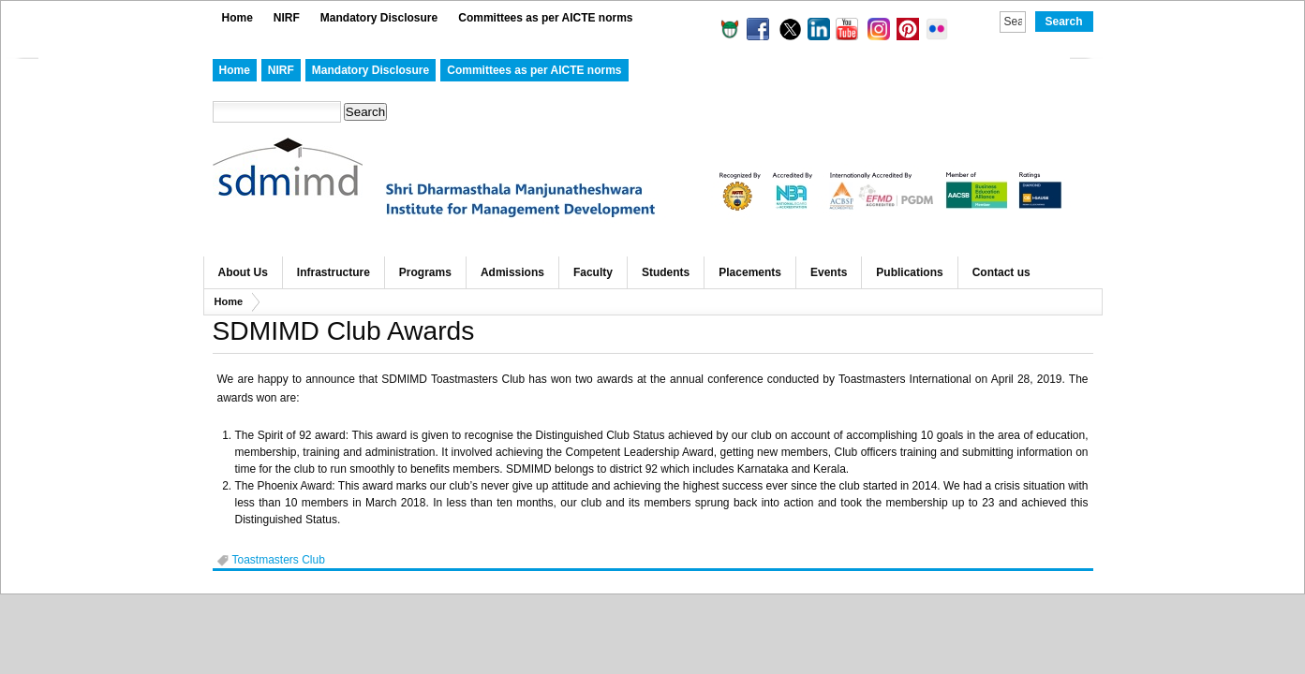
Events (828, 272)
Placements (750, 272)
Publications (909, 272)
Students (666, 272)
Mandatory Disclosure (378, 17)
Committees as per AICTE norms (545, 17)
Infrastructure (333, 272)
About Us (243, 272)
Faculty (593, 272)
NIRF (287, 17)
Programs (425, 272)
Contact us (1001, 272)
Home (237, 17)
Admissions (512, 272)
